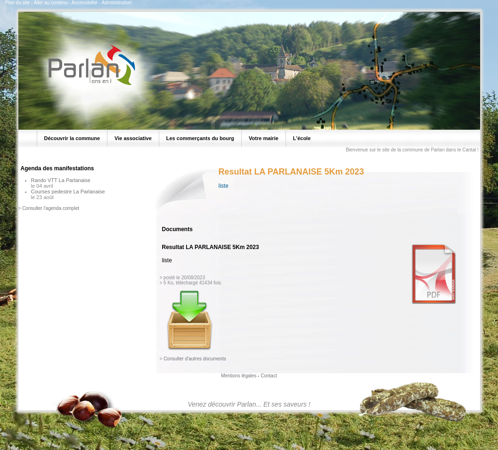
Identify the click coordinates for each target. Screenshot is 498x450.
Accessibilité (85, 2)
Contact (269, 375)
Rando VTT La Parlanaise (60, 180)
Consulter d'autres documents (194, 358)
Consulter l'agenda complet (50, 208)
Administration (116, 2)
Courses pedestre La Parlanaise (68, 191)
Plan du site (17, 2)
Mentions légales (238, 375)
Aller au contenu (50, 2)
